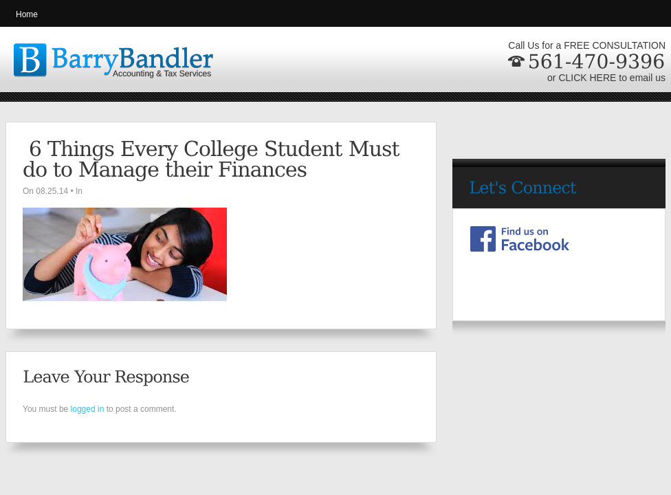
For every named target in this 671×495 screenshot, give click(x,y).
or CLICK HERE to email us (606, 77)
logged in (87, 409)
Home (27, 14)
